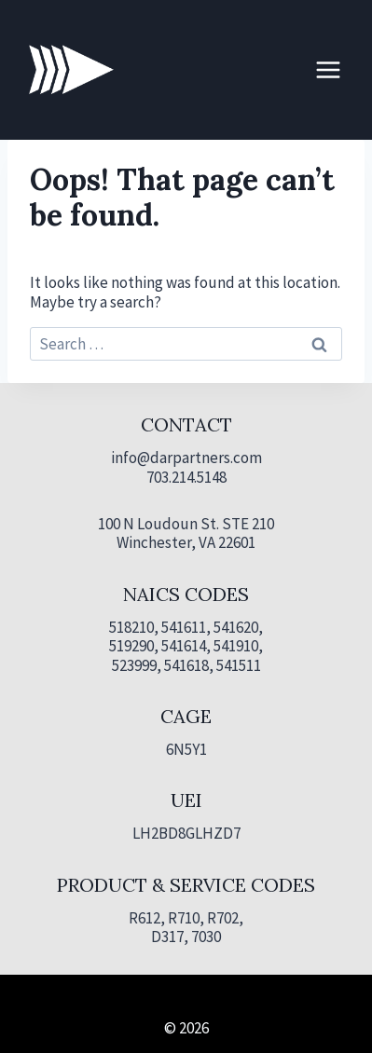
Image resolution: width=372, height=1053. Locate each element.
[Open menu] (328, 69)
